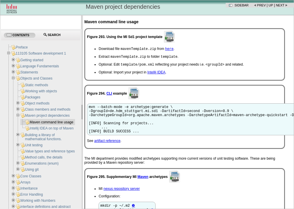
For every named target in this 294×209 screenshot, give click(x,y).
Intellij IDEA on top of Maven (52, 128)
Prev (261, 5)
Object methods (37, 103)
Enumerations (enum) (41, 163)
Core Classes (30, 176)
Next (280, 5)
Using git (32, 169)
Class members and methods (47, 109)
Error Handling (31, 194)
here (169, 49)
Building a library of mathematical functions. (43, 137)
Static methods (36, 85)
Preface (22, 47)
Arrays (25, 182)
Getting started (31, 60)
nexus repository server (122, 196)
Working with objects (41, 91)
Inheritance (29, 188)
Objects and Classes (36, 78)
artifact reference (107, 149)
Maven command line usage (51, 122)
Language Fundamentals (39, 66)
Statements (29, 72)
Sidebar (242, 5)
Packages (32, 97)
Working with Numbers (37, 201)
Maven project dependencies (47, 115)
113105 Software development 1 (41, 53)
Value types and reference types (50, 151)
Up (271, 5)
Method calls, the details (44, 157)
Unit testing (33, 145)
